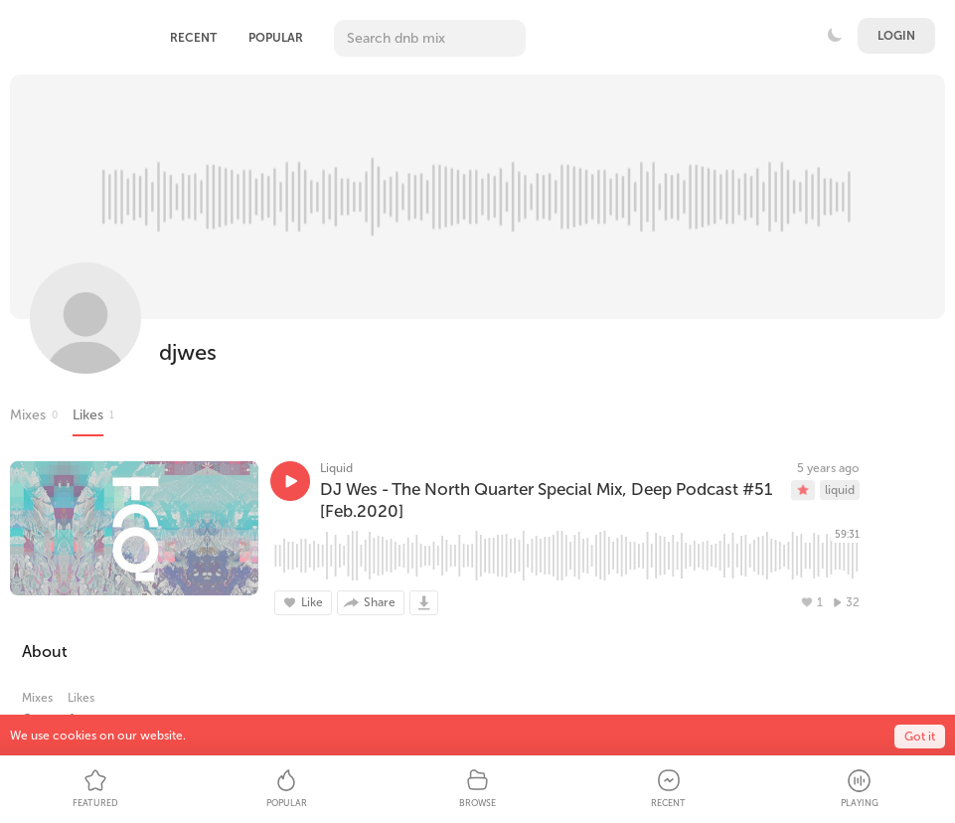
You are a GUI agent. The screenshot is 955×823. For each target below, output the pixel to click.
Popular (275, 38)
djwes (188, 352)
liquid (840, 490)
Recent (193, 38)
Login (896, 36)
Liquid (336, 468)
